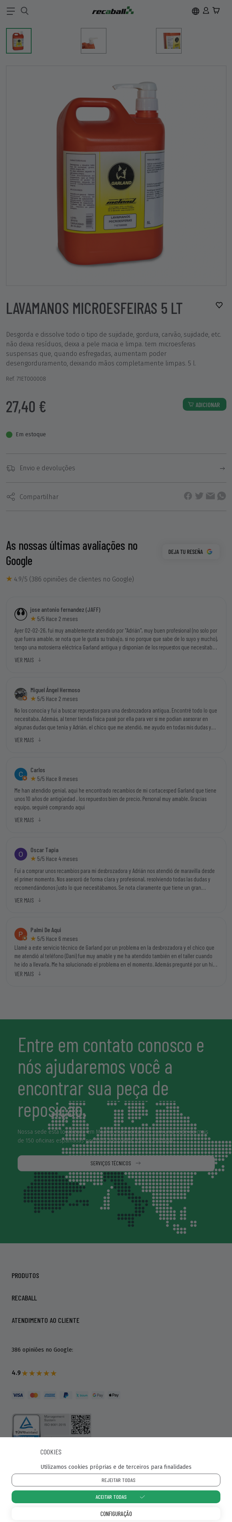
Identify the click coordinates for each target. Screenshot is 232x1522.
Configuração (116, 1513)
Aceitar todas (111, 1496)
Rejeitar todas (119, 1479)
